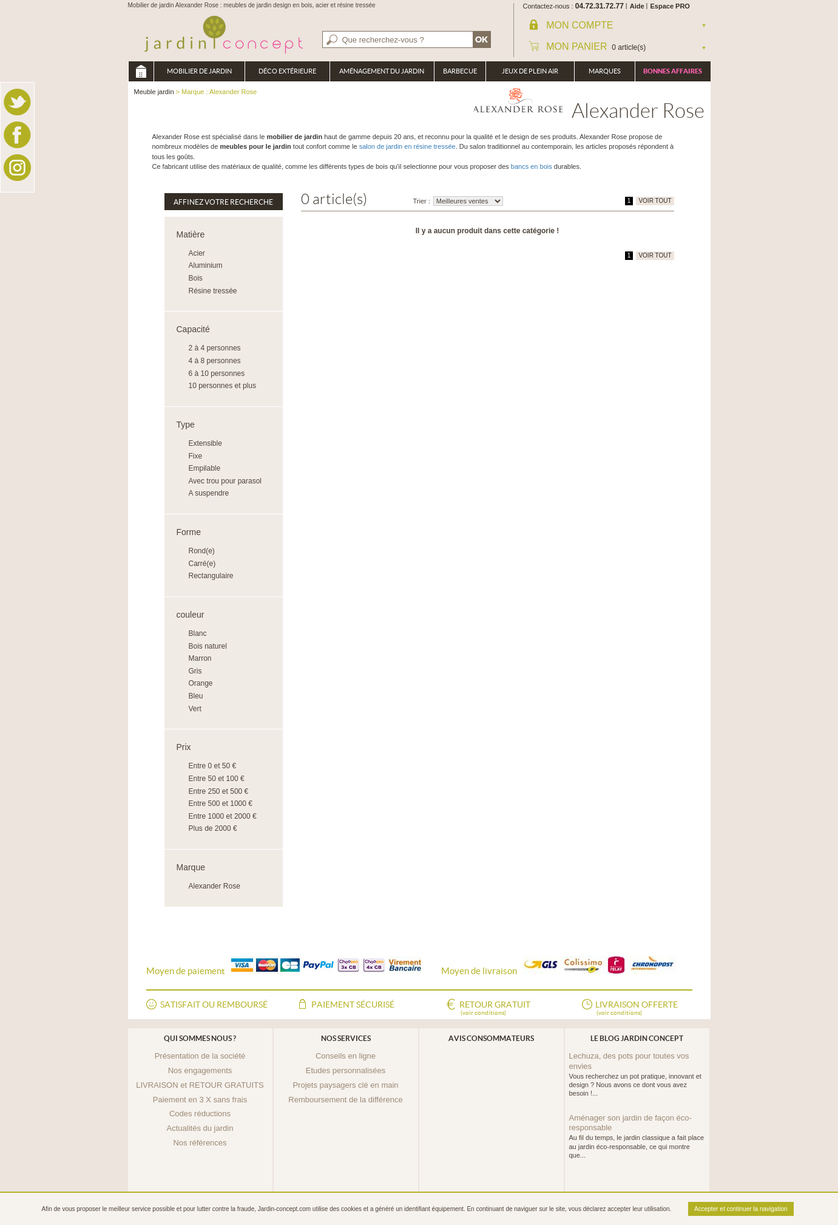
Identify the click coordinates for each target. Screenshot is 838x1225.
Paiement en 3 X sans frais (200, 1099)
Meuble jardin (141, 71)
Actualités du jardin (200, 1128)
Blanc (198, 633)
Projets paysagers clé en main (345, 1085)
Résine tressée (213, 291)
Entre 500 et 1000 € (220, 803)
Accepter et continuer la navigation (740, 1209)
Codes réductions (200, 1113)
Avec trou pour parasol (225, 481)
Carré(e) (202, 563)
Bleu (196, 696)
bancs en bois (531, 166)
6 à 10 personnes (217, 373)
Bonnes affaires (672, 71)
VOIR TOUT (654, 200)
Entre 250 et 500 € (219, 791)
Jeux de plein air (530, 71)
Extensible (205, 443)
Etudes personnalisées (346, 1070)
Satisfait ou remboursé (214, 1004)
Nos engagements (200, 1070)
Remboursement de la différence (345, 1099)
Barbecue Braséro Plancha (460, 74)
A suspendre (209, 493)
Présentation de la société (200, 1055)
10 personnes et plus (222, 385)
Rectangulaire (211, 576)
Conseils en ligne (346, 1055)
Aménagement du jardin (381, 71)
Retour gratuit (494, 1008)
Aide (637, 6)
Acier (197, 253)
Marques (605, 71)
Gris (195, 671)
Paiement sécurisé (352, 1004)
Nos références (199, 1142)
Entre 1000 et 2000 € (223, 816)
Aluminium (206, 265)
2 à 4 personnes (215, 348)
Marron (200, 658)
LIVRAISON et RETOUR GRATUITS (199, 1085)
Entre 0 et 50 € (213, 766)
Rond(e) (202, 551)
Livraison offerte (636, 1008)
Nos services (346, 1038)
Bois (196, 278)
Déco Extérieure (287, 71)
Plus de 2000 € (213, 828)
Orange (201, 683)
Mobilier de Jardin (199, 71)
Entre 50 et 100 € (217, 778)
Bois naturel (208, 646)
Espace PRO (670, 6)
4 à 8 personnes (215, 361)
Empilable (205, 468)
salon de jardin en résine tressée (407, 146)
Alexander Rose (214, 886)
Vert (195, 709)
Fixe (196, 456)
